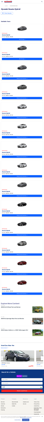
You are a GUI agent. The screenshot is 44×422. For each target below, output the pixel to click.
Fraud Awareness (37, 412)
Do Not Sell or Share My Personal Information (38, 409)
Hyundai (6, 5)
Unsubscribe (36, 414)
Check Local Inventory (22, 78)
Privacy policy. (23, 417)
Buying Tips (3, 407)
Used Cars (24, 376)
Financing (3, 409)
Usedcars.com (26, 401)
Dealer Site (14, 403)
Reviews (2, 405)
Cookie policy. (29, 417)
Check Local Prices (22, 390)
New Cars (19, 376)
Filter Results (7, 13)
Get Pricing (22, 39)
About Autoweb (15, 401)
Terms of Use (36, 401)
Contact (13, 405)
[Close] (42, 416)
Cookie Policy (36, 405)
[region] (22, 418)
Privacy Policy (36, 403)
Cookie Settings (18, 419)
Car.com (24, 403)
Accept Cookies (26, 419)
